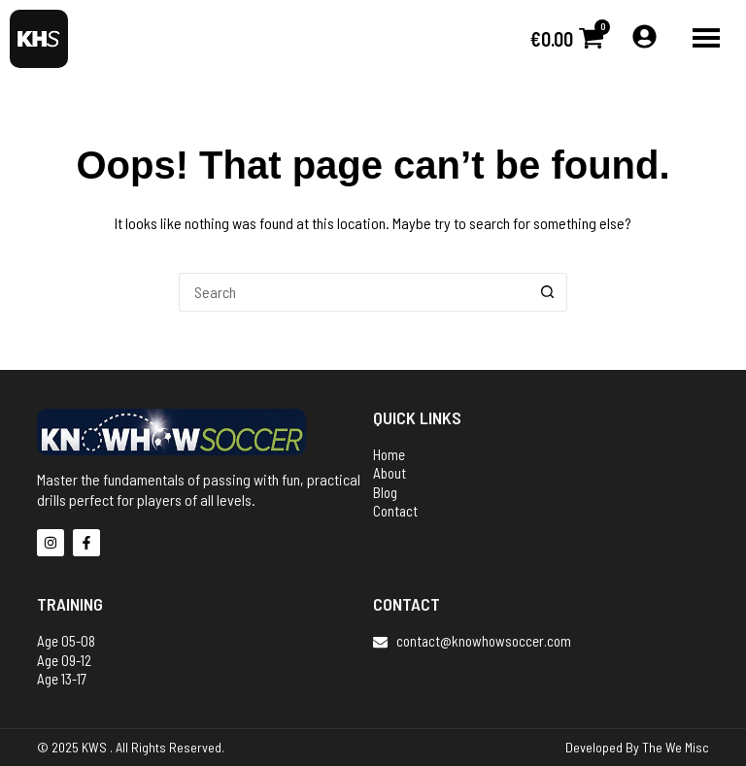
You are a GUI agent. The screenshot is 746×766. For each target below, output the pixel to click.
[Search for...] (353, 292)
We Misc (687, 747)
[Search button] (547, 292)
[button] (706, 39)
